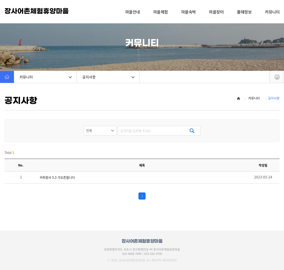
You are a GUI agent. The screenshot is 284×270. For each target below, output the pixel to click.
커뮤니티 (46, 77)
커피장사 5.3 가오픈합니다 (57, 177)
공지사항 (108, 77)
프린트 (277, 77)
